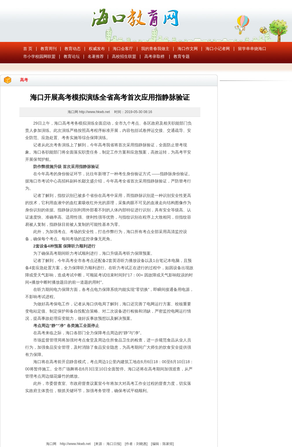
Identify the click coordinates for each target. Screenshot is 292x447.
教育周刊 (48, 48)
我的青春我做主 (155, 48)
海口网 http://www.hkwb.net (89, 112)
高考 (24, 79)
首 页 (27, 48)
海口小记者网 (218, 48)
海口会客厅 (123, 48)
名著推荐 (96, 56)
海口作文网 (188, 48)
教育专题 (181, 56)
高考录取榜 (154, 56)
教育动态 (72, 48)
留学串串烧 (248, 48)
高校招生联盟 (124, 56)
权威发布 (97, 48)
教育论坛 (72, 56)
